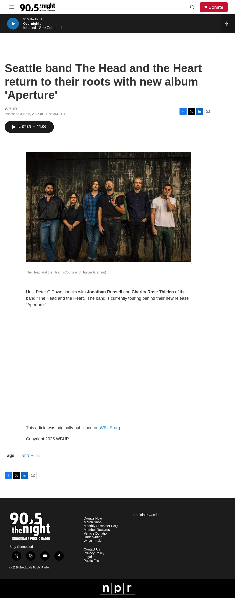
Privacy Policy (94, 553)
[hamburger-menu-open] (11, 7)
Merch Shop (93, 522)
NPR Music (31, 456)
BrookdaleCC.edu (145, 515)
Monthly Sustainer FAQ (101, 526)
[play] (13, 23)
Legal (88, 557)
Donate (216, 7)
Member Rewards (97, 530)
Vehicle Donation (96, 533)
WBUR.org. (110, 427)
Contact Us (92, 549)
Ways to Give (93, 541)
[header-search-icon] (192, 7)
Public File (91, 561)
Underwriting (93, 537)
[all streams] (228, 23)
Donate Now (93, 518)
